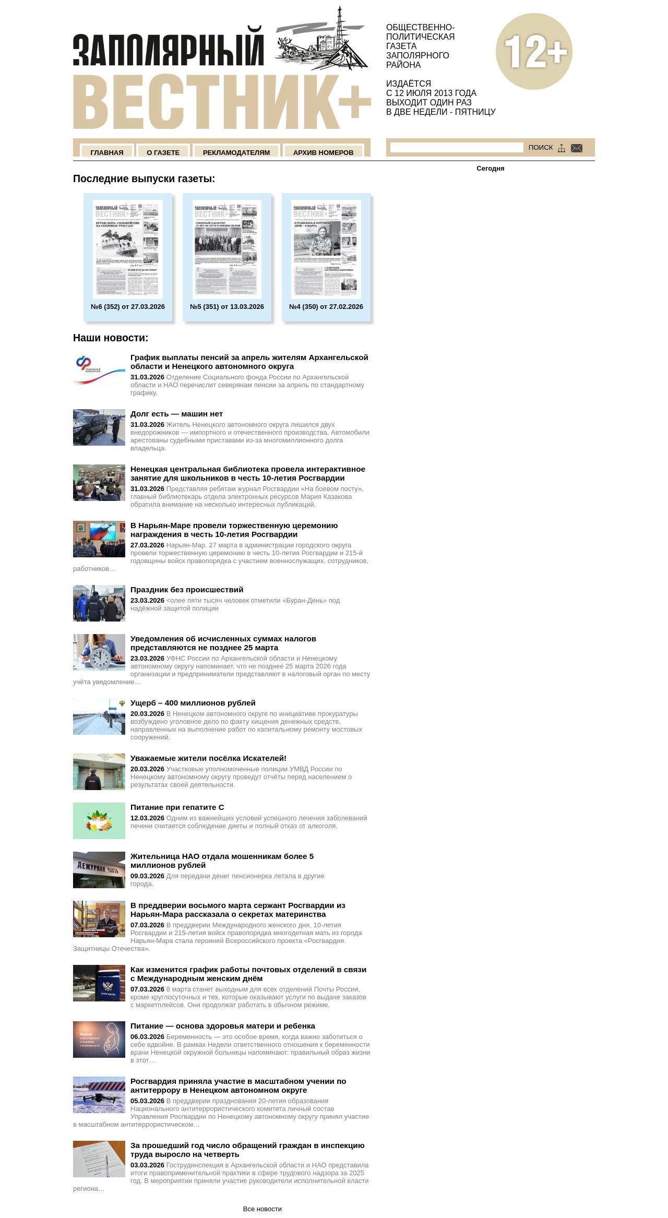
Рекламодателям (236, 153)
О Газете (163, 153)
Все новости (262, 1209)
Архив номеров (323, 153)
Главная (106, 153)
